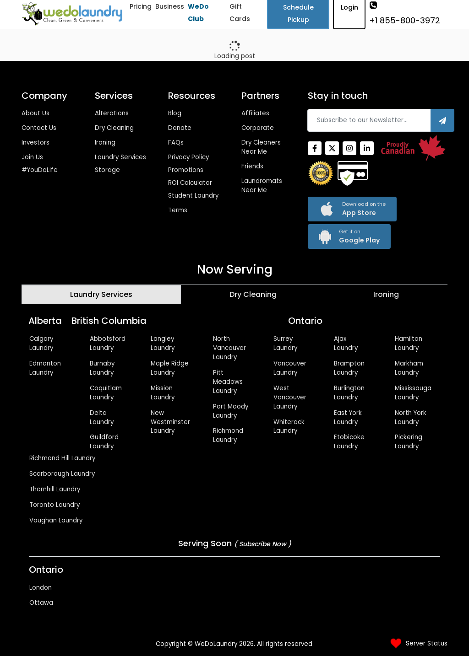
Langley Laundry (163, 343)
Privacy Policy (188, 157)
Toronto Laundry (54, 504)
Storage (107, 170)
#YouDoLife (40, 170)
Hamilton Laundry (408, 343)
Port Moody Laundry (230, 411)
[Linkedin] (367, 148)
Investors (35, 142)
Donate (179, 128)
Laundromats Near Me (261, 185)
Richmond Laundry (228, 435)
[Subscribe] (442, 120)
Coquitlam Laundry (106, 393)
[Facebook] (315, 148)
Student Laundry (193, 195)
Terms (177, 210)
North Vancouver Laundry (229, 347)
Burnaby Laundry (102, 368)
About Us (35, 113)
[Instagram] (349, 148)
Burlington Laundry (349, 393)
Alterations (112, 113)
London (40, 587)
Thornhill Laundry (54, 489)
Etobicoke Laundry (349, 442)
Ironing (105, 142)
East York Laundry (348, 417)
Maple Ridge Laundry (170, 368)
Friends (252, 166)
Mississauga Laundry (413, 393)
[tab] (101, 294)
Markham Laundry (409, 368)
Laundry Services (120, 157)
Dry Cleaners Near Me (261, 147)
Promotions (185, 170)
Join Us (32, 157)
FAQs (176, 142)
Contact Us (39, 128)
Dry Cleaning (114, 128)
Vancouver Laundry (289, 368)
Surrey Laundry (285, 343)
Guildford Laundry (104, 442)
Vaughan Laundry (55, 520)
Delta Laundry (102, 417)
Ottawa (41, 602)
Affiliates (255, 113)
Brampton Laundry (349, 368)
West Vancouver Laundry (289, 397)
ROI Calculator (190, 182)
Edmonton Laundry (45, 368)
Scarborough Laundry (62, 473)
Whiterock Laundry (289, 427)
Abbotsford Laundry (107, 343)
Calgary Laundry (41, 343)
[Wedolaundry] (72, 14)
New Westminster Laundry (170, 422)
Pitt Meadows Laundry (228, 381)
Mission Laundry (163, 393)
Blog (174, 113)
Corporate (257, 128)
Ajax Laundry (346, 343)
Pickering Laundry (408, 442)
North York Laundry (410, 417)
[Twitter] (332, 148)
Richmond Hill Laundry (62, 458)
